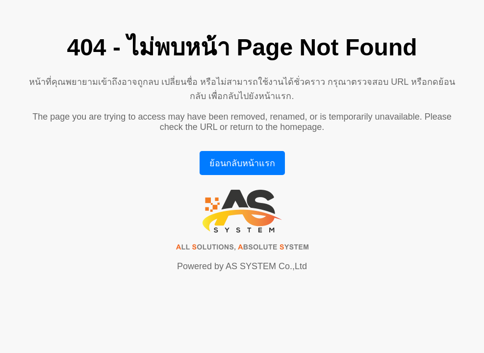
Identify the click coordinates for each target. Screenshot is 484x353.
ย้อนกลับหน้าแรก (242, 163)
